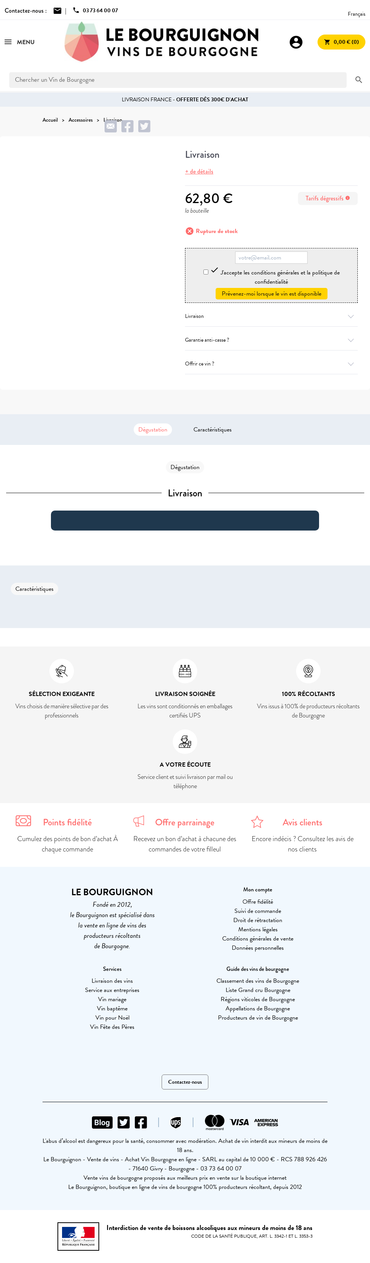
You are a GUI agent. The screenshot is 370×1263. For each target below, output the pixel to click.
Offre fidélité (257, 901)
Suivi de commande (257, 911)
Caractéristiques (212, 429)
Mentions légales (258, 929)
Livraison (271, 316)
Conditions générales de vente (257, 938)
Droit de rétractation (257, 920)
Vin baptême (112, 1008)
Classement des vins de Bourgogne (257, 980)
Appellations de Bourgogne (258, 1008)
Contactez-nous (185, 1082)
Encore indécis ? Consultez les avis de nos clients (303, 844)
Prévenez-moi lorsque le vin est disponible (271, 293)
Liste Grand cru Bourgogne (258, 990)
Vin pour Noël (112, 1017)
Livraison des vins (112, 980)
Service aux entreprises (112, 990)
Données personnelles (258, 947)
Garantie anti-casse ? (271, 340)
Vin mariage (112, 999)
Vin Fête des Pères (112, 1027)
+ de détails (199, 171)
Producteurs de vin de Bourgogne (258, 1017)
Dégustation (152, 429)
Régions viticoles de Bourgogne (258, 999)
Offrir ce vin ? (271, 364)
